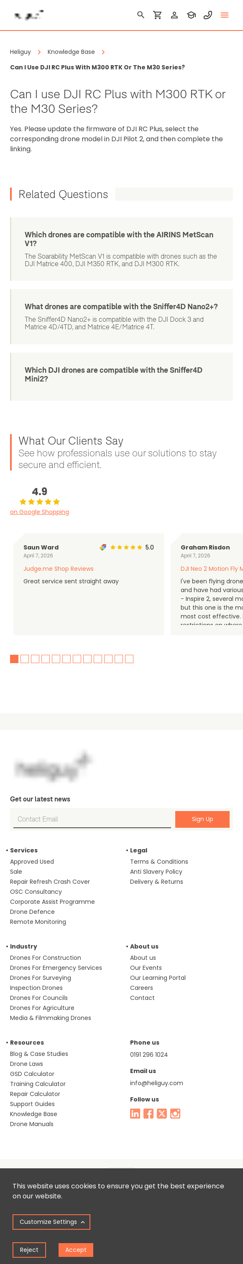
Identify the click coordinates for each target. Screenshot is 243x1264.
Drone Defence (32, 912)
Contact (142, 998)
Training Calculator (38, 1084)
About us (143, 958)
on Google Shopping (39, 512)
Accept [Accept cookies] (76, 1250)
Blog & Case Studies (39, 1054)
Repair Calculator (35, 1094)
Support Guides (32, 1104)
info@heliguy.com (156, 1083)
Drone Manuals (32, 1124)
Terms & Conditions (159, 861)
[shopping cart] (157, 15)
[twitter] (162, 1114)
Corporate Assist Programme (52, 902)
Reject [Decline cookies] (29, 1250)
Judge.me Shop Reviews (58, 569)
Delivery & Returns (156, 881)
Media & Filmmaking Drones (50, 1018)
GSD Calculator (32, 1074)
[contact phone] (208, 15)
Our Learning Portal (158, 978)
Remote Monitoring (38, 922)
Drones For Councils (39, 998)
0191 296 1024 (149, 1055)
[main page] (26, 12)
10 (108, 659)
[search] (141, 15)
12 (129, 659)
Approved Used (32, 861)
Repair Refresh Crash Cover (50, 881)
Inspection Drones (36, 988)
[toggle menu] (224, 15)
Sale (16, 871)
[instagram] (175, 1114)
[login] (174, 15)
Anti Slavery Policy (156, 871)
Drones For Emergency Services (56, 968)
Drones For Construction (45, 958)
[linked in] (135, 1114)
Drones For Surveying (40, 978)
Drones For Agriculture (42, 1008)
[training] (191, 15)
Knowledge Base (33, 1114)
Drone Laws (26, 1064)
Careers (141, 988)
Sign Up (202, 819)
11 (119, 659)
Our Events (146, 968)
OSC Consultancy (36, 892)
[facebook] (148, 1114)
